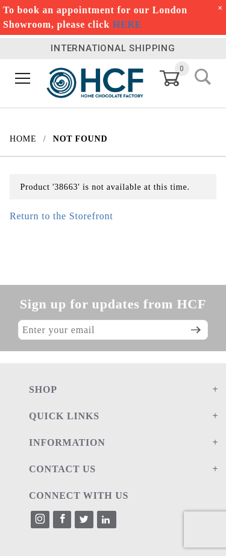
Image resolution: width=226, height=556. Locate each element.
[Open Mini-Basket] (177, 78)
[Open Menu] (23, 78)
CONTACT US (62, 469)
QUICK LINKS (64, 416)
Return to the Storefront (61, 216)
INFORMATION (67, 442)
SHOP (43, 389)
